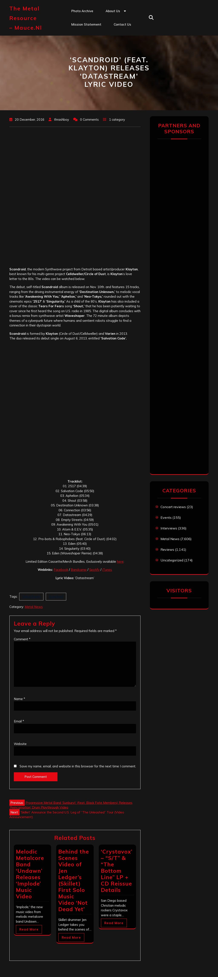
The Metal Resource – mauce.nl (25, 18)
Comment (22, 639)
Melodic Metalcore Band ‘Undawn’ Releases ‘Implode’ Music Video (30, 874)
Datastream (31, 596)
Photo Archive (82, 11)
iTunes (107, 570)
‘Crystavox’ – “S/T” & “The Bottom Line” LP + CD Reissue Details (116, 870)
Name (19, 699)
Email (19, 721)
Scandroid (56, 596)
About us (113, 11)
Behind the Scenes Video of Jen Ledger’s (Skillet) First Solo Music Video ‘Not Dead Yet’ (73, 880)
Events (166, 517)
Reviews (167, 549)
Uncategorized (172, 560)
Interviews (169, 528)
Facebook (61, 570)
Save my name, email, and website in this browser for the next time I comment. (78, 766)
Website (20, 744)
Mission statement (86, 24)
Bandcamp (79, 570)
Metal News (34, 607)
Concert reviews (173, 507)
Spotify (94, 570)
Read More (29, 929)
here (120, 562)
